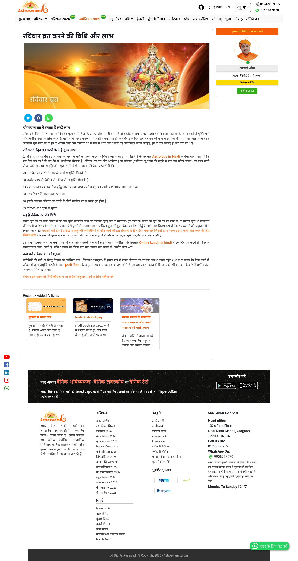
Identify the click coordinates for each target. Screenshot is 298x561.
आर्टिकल (174, 19)
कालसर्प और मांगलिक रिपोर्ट (110, 534)
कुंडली (140, 19)
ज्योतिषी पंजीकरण (161, 446)
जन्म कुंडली (102, 529)
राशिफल (39, 19)
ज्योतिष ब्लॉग (159, 431)
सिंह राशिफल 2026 (106, 456)
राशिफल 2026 (62, 18)
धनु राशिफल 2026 (106, 477)
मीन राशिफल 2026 (106, 492)
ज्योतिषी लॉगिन (160, 451)
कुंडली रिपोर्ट (102, 518)
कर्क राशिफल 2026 (106, 451)
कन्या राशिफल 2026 (107, 462)
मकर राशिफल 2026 (106, 482)
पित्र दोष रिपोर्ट (103, 539)
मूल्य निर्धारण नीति (161, 462)
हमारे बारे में (158, 420)
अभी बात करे (247, 90)
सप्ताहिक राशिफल (105, 426)
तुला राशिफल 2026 (106, 467)
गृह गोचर (115, 19)
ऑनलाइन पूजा (221, 19)
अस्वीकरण (157, 426)
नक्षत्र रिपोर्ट (102, 513)
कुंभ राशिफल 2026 (106, 487)
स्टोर (186, 19)
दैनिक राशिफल (103, 420)
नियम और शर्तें (159, 441)
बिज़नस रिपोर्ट (103, 508)
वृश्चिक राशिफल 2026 (108, 472)
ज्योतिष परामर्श (92, 18)
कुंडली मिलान (156, 19)
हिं (242, 7)
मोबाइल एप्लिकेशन (246, 19)
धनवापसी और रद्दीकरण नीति (166, 456)
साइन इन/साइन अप (214, 7)
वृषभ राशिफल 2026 (106, 441)
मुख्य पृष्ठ (24, 19)
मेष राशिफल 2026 (106, 436)
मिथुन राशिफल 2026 (107, 446)
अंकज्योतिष (200, 19)
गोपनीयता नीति (160, 436)
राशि (127, 19)
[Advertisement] (247, 164)
